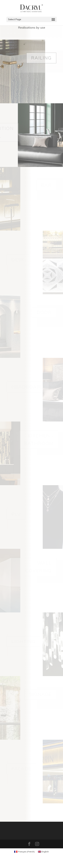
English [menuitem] (45, 851)
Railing (41, 58)
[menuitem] (24, 852)
